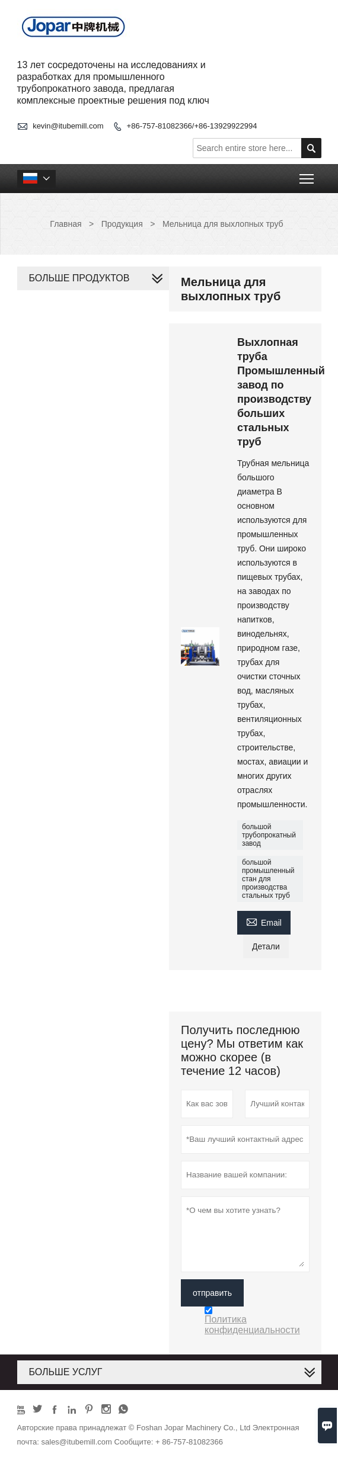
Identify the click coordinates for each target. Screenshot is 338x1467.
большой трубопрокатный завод (269, 835)
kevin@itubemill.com (68, 125)
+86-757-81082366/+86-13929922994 (192, 125)
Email (264, 921)
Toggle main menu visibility (307, 175)
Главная (65, 224)
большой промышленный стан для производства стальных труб (268, 879)
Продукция (122, 224)
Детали (266, 946)
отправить (212, 1293)
